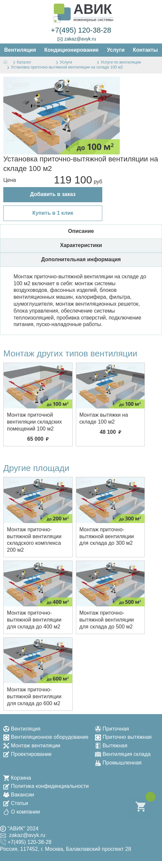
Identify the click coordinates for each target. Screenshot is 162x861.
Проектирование (27, 754)
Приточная (112, 729)
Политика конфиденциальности (46, 786)
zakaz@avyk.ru (76, 39)
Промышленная (118, 762)
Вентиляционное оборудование (45, 737)
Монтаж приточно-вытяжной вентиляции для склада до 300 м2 (107, 536)
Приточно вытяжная (123, 737)
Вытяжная (111, 745)
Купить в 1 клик (52, 213)
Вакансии (18, 794)
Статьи (15, 803)
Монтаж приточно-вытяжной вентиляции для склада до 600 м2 (34, 696)
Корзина (17, 778)
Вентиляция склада (123, 754)
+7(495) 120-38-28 (81, 30)
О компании (21, 812)
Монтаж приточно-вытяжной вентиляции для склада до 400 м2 (34, 619)
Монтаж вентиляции (31, 745)
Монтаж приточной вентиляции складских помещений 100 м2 (34, 421)
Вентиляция (21, 729)
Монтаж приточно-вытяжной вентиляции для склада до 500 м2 (107, 619)
